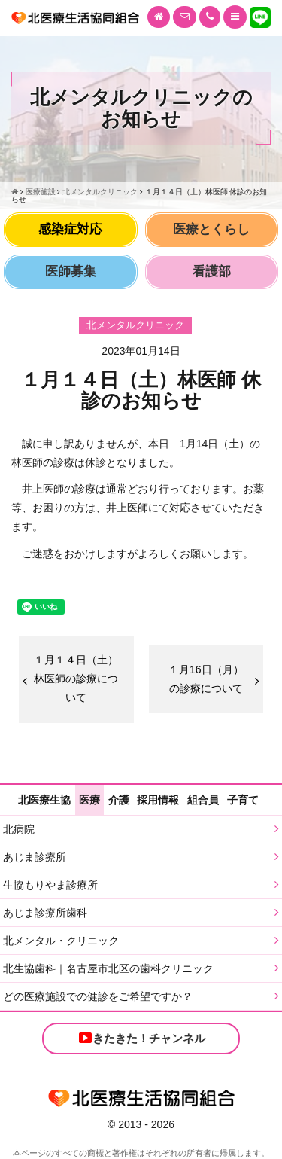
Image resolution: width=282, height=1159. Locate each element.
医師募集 (70, 271)
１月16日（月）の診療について (206, 678)
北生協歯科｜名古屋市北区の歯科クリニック (108, 968)
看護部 (212, 271)
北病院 (19, 829)
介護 (118, 800)
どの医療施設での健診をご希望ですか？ (98, 996)
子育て (243, 800)
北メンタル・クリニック (61, 941)
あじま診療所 (34, 857)
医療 (89, 800)
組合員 (203, 800)
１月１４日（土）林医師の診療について (76, 678)
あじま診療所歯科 (45, 913)
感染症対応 (70, 229)
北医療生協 (44, 800)
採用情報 (158, 800)
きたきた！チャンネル (141, 1037)
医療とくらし (211, 229)
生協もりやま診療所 (50, 885)
